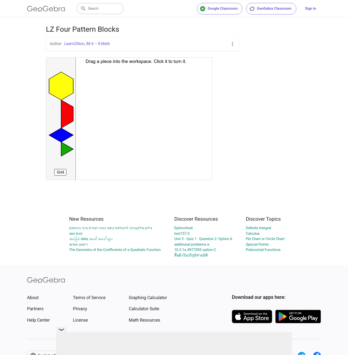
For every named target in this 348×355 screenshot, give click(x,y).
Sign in (310, 8)
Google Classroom (219, 9)
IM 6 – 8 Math (98, 43)
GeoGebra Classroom (270, 9)
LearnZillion (74, 43)
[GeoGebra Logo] (46, 9)
